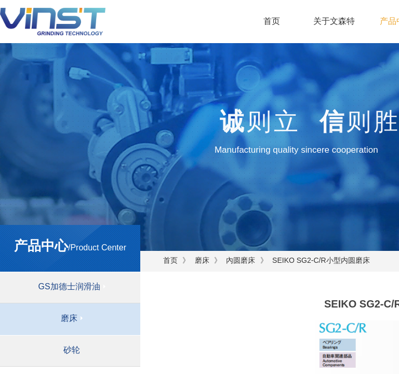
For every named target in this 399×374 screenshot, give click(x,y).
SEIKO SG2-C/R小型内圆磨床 (320, 260)
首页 (271, 21)
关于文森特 (334, 21)
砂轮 (71, 349)
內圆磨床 (240, 260)
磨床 (202, 260)
